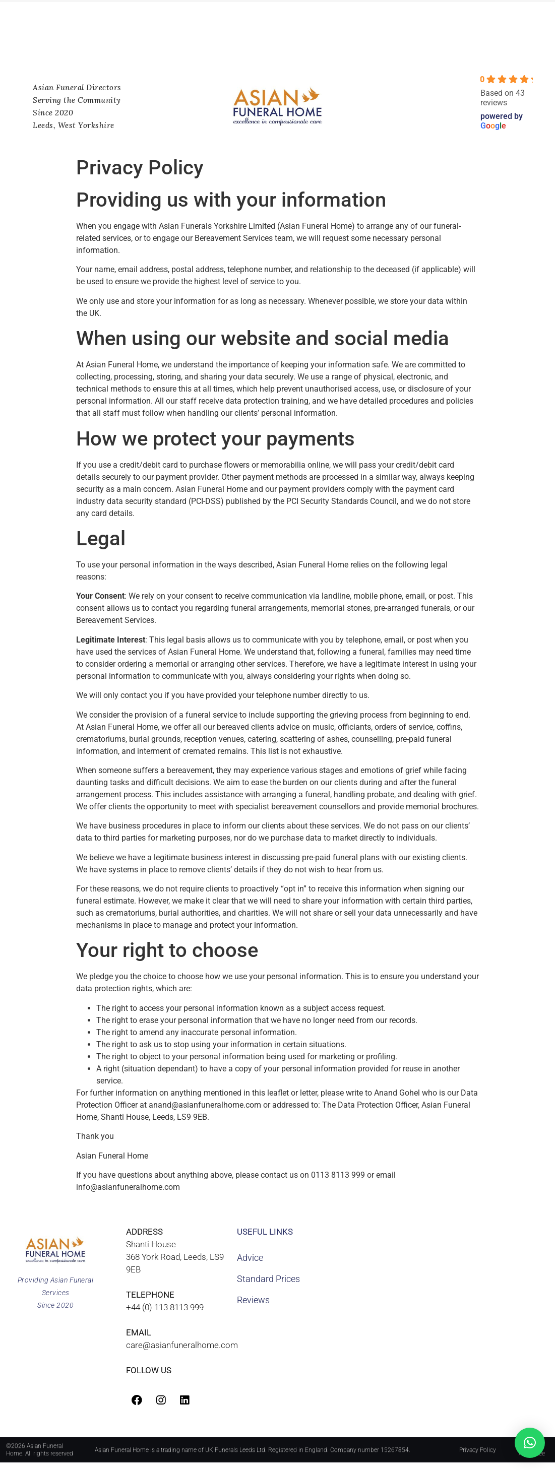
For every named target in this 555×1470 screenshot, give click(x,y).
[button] (530, 1443)
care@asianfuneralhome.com (182, 1345)
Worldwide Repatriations (97, 39)
